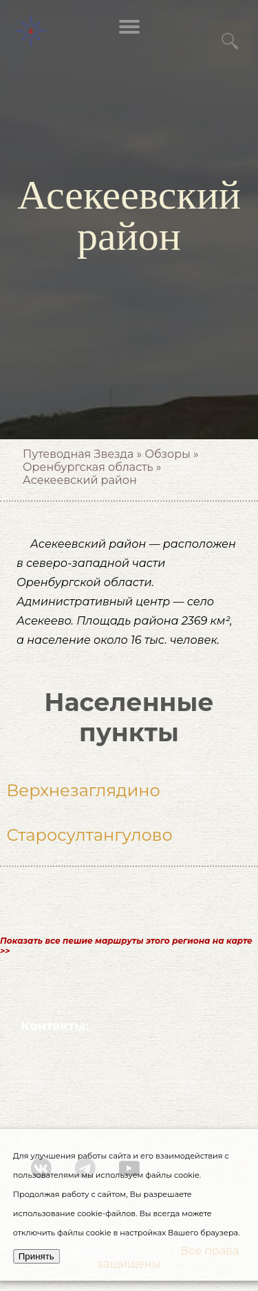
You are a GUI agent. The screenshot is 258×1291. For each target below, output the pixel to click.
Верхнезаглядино (83, 790)
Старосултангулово (89, 835)
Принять (36, 1256)
